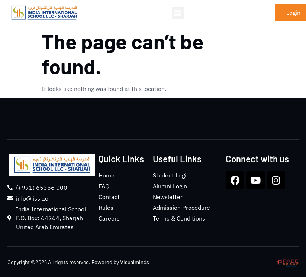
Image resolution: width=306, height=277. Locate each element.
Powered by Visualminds (120, 262)
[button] (178, 13)
